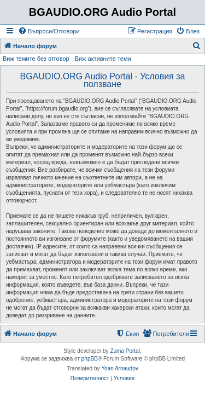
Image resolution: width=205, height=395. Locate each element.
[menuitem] (49, 31)
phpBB (89, 359)
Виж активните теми (103, 58)
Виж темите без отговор (36, 58)
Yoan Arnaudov (119, 368)
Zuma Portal (124, 351)
